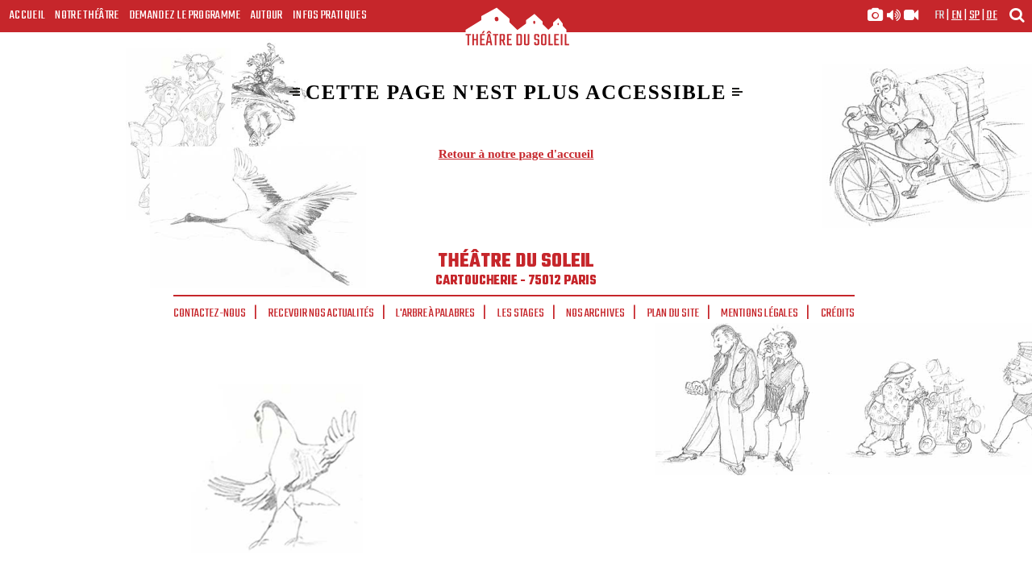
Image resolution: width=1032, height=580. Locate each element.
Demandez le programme (185, 15)
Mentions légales (759, 313)
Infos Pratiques (330, 15)
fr (939, 15)
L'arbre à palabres (435, 313)
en (957, 15)
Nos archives (595, 313)
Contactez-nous (209, 313)
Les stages (520, 313)
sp (974, 15)
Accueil (27, 15)
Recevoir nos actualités (321, 313)
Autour (267, 15)
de (991, 15)
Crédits (838, 313)
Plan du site (673, 313)
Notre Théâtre (87, 15)
